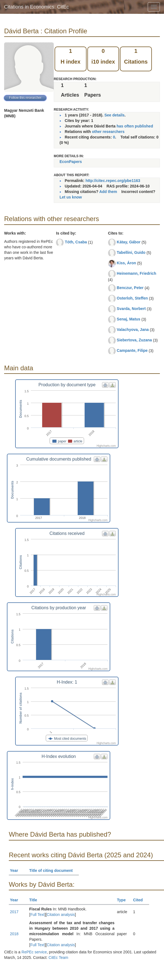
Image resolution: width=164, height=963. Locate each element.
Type (123, 900)
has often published (135, 126)
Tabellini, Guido (131, 252)
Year (16, 870)
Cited (140, 900)
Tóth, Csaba (76, 242)
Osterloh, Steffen (132, 298)
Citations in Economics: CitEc (36, 7)
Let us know (71, 197)
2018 (14, 934)
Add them (108, 191)
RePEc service (34, 952)
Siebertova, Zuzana (134, 340)
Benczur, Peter (130, 287)
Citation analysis (61, 914)
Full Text (37, 914)
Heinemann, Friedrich (136, 273)
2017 (14, 912)
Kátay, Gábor (129, 242)
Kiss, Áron (126, 263)
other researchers (108, 131)
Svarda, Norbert (131, 308)
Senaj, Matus (129, 319)
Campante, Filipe (132, 350)
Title (35, 900)
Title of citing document (53, 870)
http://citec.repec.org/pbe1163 (112, 180)
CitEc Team (58, 957)
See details (114, 115)
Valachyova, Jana (133, 329)
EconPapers (71, 161)
